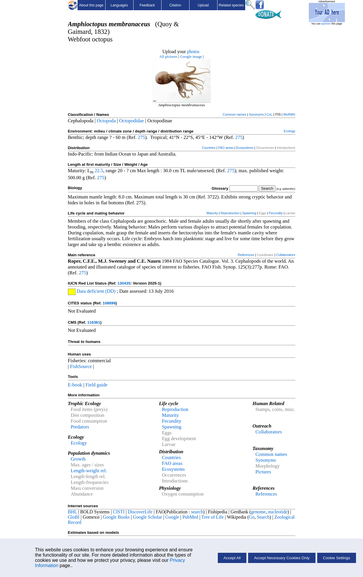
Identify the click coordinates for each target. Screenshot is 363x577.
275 (141, 137)
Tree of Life (212, 517)
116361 (93, 322)
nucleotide (277, 511)
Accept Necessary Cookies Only (281, 558)
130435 (124, 283)
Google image (191, 56)
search (197, 511)
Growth (78, 459)
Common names (234, 114)
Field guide (96, 385)
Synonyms (256, 114)
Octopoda (106, 120)
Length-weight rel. (89, 470)
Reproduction (229, 213)
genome (258, 511)
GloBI (74, 517)
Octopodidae (131, 120)
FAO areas (226, 147)
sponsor (326, 23)
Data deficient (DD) (95, 291)
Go (252, 517)
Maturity (212, 213)
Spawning (249, 213)
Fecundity (276, 213)
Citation (175, 5)
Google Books (116, 517)
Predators (80, 427)
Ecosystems (244, 147)
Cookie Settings (336, 558)
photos (193, 51)
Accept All (232, 558)
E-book (75, 385)
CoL (269, 114)
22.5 (99, 170)
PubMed (190, 517)
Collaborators (285, 255)
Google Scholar (147, 517)
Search (263, 517)
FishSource (81, 366)
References (246, 255)
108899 (109, 303)
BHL (72, 511)
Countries (208, 147)
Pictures (263, 472)
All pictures (168, 56)
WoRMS (289, 114)
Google (172, 517)
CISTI (118, 511)
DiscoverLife (140, 511)
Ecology (289, 131)
